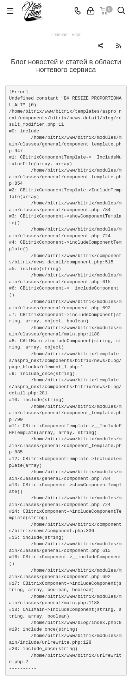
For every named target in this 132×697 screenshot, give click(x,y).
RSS (118, 45)
